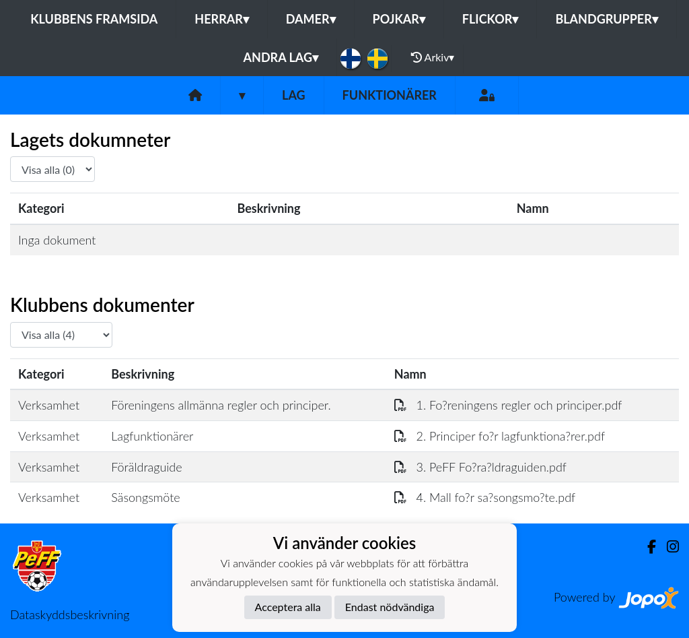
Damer (311, 18)
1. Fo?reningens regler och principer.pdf (508, 404)
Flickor (490, 18)
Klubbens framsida (93, 18)
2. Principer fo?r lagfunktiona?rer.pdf (499, 435)
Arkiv (432, 57)
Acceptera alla (288, 606)
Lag (293, 95)
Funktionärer (389, 95)
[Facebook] (646, 547)
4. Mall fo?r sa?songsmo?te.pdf (484, 497)
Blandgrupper (606, 18)
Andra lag (281, 57)
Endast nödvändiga (390, 606)
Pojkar (399, 18)
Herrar (221, 18)
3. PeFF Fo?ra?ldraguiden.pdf (480, 466)
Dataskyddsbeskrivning (69, 614)
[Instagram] (667, 547)
